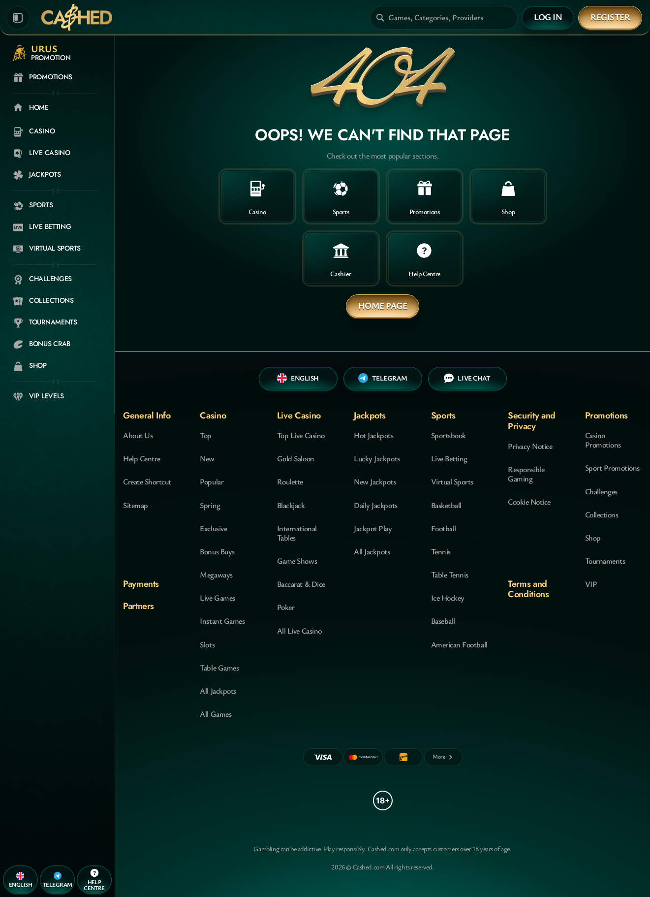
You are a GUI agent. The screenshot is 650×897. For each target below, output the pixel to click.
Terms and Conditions (528, 589)
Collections (602, 514)
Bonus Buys (217, 551)
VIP (591, 583)
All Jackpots (218, 690)
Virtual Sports (452, 481)
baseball (443, 620)
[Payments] (443, 757)
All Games (215, 713)
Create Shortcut (147, 481)
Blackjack (291, 505)
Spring (210, 505)
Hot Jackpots (373, 435)
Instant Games (222, 620)
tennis (441, 551)
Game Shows (297, 560)
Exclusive (213, 528)
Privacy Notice (530, 446)
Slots (207, 644)
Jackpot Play (373, 528)
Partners (138, 606)
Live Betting (449, 458)
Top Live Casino (301, 435)
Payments (141, 583)
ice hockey (447, 597)
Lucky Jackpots (377, 458)
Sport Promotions (612, 467)
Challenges (601, 491)
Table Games (219, 667)
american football (459, 644)
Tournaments (605, 560)
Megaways (216, 574)
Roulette (290, 481)
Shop (593, 537)
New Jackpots (375, 481)
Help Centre (141, 458)
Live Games (217, 597)
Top (206, 435)
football (443, 528)
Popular (211, 481)
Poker (286, 607)
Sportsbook (448, 435)
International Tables (297, 533)
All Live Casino (299, 630)
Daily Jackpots (375, 505)
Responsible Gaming (526, 474)
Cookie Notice (529, 501)
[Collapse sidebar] (18, 18)
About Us (138, 435)
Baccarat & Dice (301, 583)
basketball (446, 505)
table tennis (449, 574)
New (207, 458)
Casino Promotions (603, 440)
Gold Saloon (295, 458)
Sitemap (135, 505)
